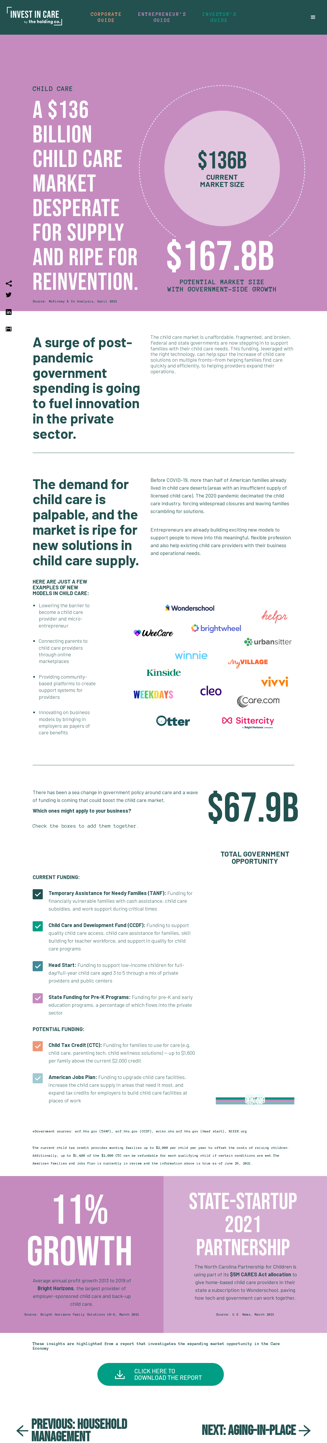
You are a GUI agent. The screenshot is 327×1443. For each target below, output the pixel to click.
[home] (34, 17)
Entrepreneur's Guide (162, 17)
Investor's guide (219, 17)
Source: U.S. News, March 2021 (245, 1314)
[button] (313, 17)
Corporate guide (106, 17)
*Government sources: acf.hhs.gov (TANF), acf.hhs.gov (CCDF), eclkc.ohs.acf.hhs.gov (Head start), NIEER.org (140, 1131)
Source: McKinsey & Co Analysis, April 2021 (75, 301)
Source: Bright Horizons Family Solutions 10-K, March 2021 (82, 1314)
